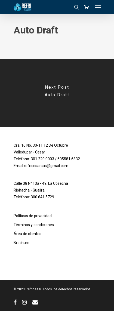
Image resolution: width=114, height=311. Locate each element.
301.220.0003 (42, 159)
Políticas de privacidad (33, 216)
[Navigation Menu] (98, 7)
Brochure (21, 243)
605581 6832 (68, 159)
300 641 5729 (42, 197)
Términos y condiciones (34, 225)
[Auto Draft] (57, 93)
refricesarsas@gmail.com (46, 166)
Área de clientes (27, 234)
